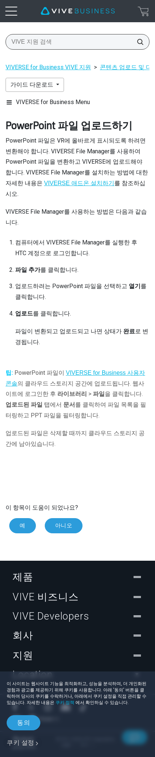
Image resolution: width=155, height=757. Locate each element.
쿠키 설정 (20, 742)
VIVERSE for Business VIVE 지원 (48, 67)
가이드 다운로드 (32, 84)
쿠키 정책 (64, 702)
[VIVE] (78, 11)
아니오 (64, 525)
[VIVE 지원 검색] (138, 41)
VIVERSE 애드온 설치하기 (79, 183)
